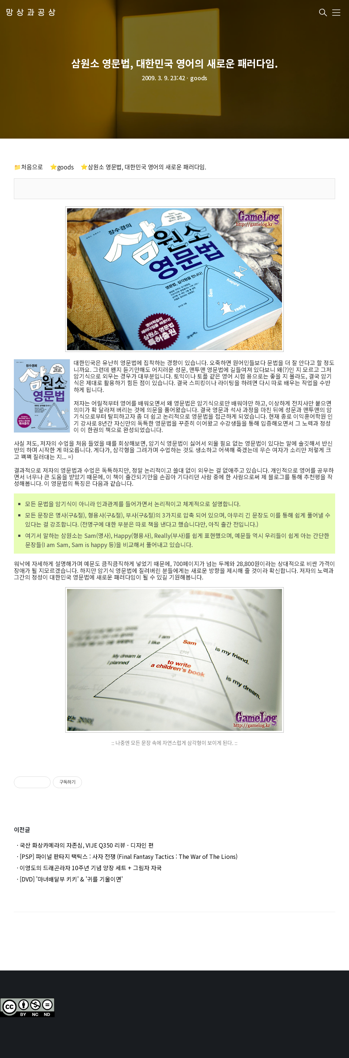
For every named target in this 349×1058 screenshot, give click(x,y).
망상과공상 (32, 13)
